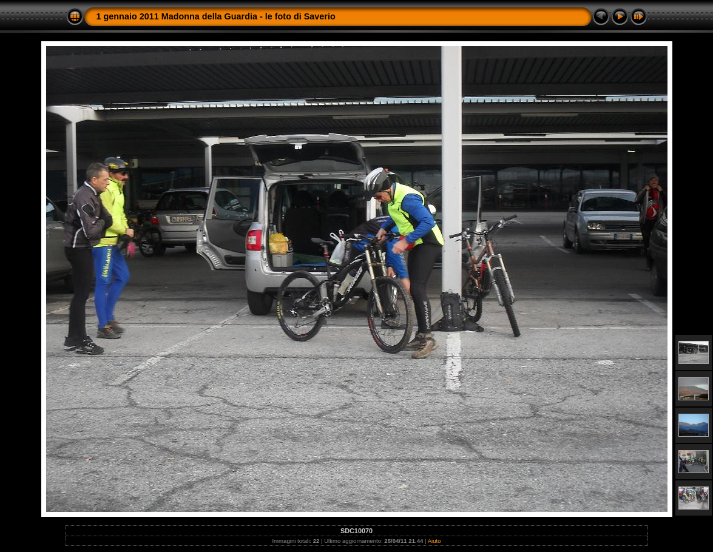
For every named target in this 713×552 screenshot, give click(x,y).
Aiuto (434, 540)
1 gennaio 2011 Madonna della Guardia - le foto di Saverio (216, 16)
